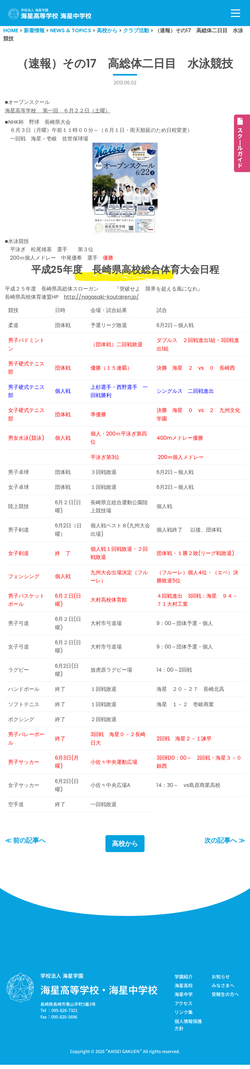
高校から (125, 847)
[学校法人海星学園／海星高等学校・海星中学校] (50, 14)
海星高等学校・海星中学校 (99, 994)
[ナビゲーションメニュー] (235, 13)
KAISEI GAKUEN (124, 1056)
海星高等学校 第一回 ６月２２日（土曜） (57, 110)
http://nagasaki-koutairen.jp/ (102, 298)
